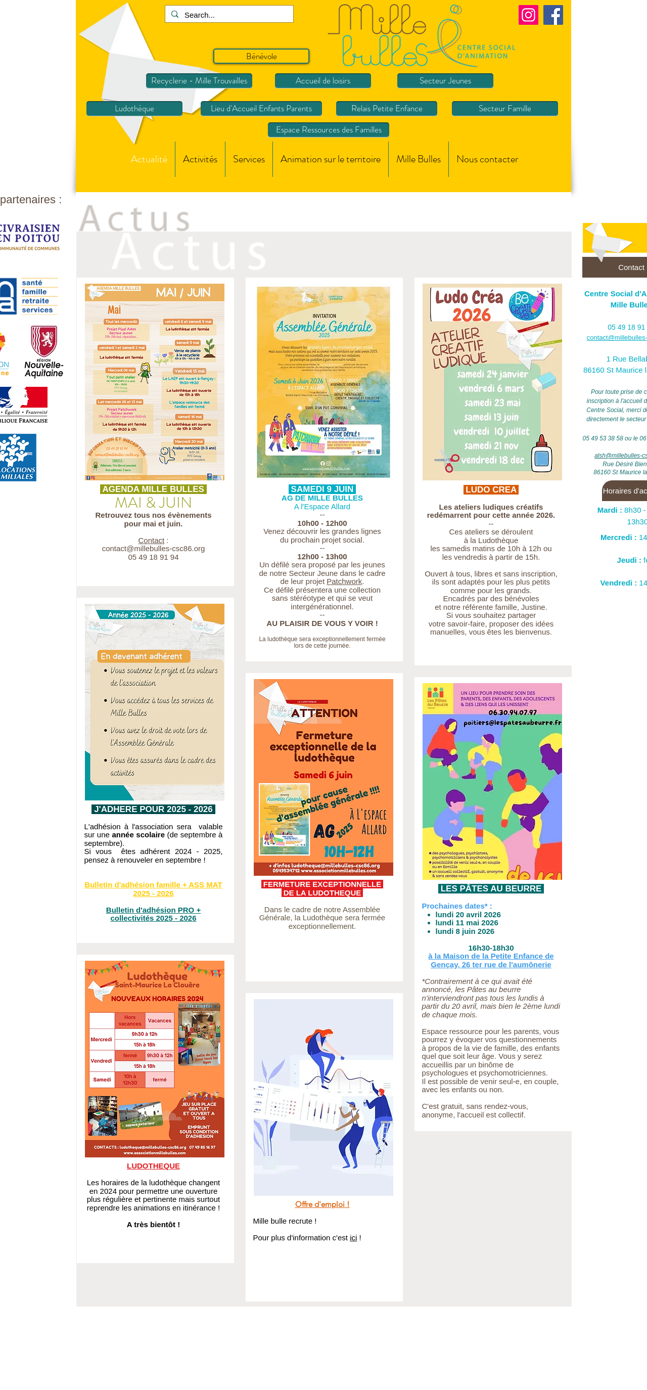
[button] (200, 159)
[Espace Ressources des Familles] (328, 130)
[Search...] (228, 15)
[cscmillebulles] (528, 15)
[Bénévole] (261, 56)
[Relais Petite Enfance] (386, 108)
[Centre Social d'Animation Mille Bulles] (553, 15)
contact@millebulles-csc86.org (153, 548)
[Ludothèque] (134, 108)
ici (353, 1237)
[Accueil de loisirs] (323, 80)
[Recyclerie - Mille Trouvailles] (199, 80)
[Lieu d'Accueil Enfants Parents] (261, 108)
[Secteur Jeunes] (445, 80)
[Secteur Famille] (505, 108)
